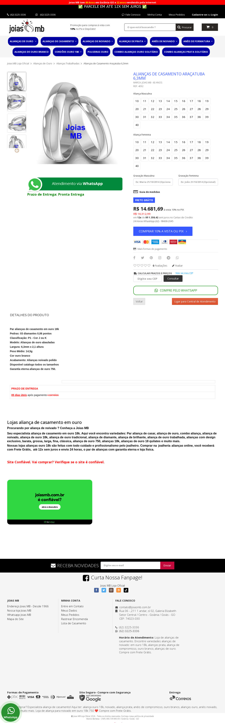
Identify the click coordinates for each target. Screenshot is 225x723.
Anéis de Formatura (198, 41)
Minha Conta (155, 14)
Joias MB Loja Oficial (18, 63)
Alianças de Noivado (98, 41)
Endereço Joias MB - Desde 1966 (28, 606)
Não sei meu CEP (184, 273)
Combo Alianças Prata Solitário (186, 51)
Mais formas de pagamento (150, 248)
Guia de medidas (146, 192)
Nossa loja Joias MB (19, 610)
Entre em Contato (72, 606)
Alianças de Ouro (23, 41)
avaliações (160, 265)
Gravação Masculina (143, 175)
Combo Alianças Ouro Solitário (136, 51)
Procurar (184, 27)
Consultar (173, 278)
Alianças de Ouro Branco (31, 51)
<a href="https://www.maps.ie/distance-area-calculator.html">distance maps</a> (148, 668)
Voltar (139, 301)
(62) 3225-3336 (16, 14)
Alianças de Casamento (60, 41)
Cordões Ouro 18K (68, 51)
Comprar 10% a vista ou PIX (163, 231)
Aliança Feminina (142, 134)
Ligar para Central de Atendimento (195, 301)
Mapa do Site (15, 619)
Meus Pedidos (177, 14)
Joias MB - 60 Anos (152, 82)
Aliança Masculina (142, 93)
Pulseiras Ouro (98, 51)
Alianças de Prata (132, 41)
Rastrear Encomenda (74, 619)
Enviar (167, 565)
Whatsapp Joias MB (19, 615)
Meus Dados (69, 610)
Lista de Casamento (73, 623)
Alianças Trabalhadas (67, 63)
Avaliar (177, 265)
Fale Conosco (131, 14)
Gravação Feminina (188, 175)
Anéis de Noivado (164, 41)
